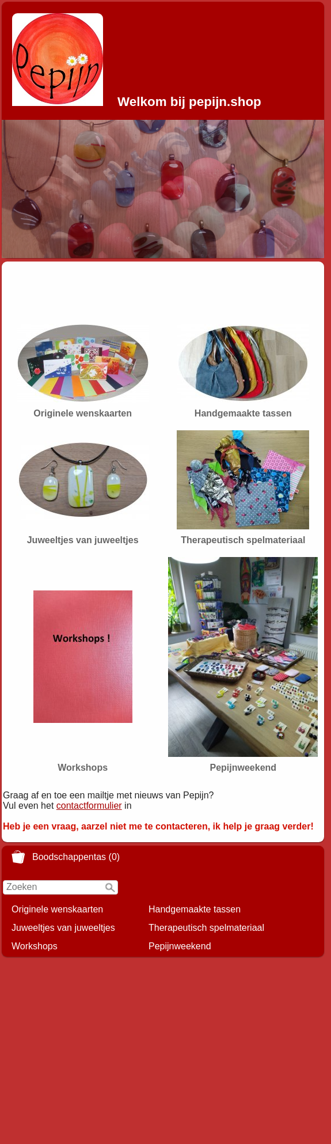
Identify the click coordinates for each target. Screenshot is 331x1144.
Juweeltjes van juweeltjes (63, 928)
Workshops (35, 946)
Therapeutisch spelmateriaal (206, 928)
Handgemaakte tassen (195, 909)
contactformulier (89, 805)
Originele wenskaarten (57, 909)
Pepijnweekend (180, 946)
